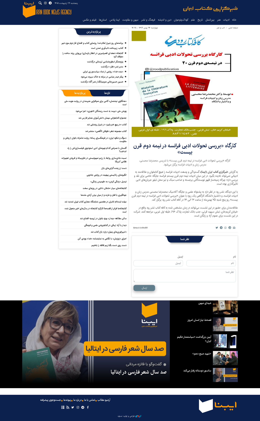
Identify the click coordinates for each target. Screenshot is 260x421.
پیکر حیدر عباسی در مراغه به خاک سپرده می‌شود (102, 77)
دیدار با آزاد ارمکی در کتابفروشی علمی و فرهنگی (105, 225)
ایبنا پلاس (114, 20)
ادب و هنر (221, 27)
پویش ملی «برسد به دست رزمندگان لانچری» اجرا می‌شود (101, 111)
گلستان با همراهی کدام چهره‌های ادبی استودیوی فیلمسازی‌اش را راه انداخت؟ (97, 149)
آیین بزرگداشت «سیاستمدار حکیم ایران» (194, 339)
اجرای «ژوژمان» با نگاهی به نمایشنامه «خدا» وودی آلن (102, 239)
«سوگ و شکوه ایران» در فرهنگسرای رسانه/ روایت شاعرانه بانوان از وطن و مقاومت (95, 139)
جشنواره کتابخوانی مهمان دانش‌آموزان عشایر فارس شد (102, 118)
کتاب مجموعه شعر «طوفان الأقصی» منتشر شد (106, 131)
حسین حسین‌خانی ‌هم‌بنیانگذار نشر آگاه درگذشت (102, 82)
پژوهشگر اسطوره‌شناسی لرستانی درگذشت (105, 62)
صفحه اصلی (233, 27)
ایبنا (210, 9)
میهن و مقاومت (130, 20)
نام (234, 257)
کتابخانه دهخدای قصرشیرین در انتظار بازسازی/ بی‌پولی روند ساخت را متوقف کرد (93, 54)
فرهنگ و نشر (148, 20)
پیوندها (67, 400)
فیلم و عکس (89, 20)
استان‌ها (103, 20)
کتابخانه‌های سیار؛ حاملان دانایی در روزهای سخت (105, 188)
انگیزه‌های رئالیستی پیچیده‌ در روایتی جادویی (107, 175)
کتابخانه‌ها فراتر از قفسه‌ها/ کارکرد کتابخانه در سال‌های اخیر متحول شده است (96, 210)
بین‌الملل (209, 20)
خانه (234, 20)
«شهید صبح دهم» (201, 353)
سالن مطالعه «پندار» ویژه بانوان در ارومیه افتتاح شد (103, 218)
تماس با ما (89, 400)
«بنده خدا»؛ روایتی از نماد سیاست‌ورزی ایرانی (103, 71)
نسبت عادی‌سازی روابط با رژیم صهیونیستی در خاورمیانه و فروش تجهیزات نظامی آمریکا (94, 159)
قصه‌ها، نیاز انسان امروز (199, 320)
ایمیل (180, 257)
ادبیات (226, 20)
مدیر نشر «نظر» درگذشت (112, 67)
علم (193, 20)
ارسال (144, 288)
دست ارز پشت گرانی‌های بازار (114, 168)
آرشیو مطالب (104, 400)
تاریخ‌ (200, 20)
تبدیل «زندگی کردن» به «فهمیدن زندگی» (108, 181)
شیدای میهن (204, 303)
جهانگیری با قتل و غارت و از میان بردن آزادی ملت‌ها (104, 195)
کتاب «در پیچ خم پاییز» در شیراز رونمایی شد (107, 124)
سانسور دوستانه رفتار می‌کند (197, 370)
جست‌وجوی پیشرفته (50, 400)
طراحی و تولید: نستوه (129, 416)
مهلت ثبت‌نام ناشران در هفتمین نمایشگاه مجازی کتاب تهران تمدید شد (96, 202)
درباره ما (77, 400)
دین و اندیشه (164, 20)
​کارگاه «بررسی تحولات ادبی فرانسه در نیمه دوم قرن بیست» (184, 148)
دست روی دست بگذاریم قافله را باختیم (109, 245)
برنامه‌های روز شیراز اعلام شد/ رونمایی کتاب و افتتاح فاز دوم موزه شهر (92, 43)
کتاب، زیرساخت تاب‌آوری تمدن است (107, 48)
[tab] (107, 93)
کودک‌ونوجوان (181, 20)
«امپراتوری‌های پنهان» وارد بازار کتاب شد (109, 232)
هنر (219, 20)
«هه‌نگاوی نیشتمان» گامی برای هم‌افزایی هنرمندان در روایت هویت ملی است (95, 102)
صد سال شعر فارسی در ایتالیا (138, 372)
